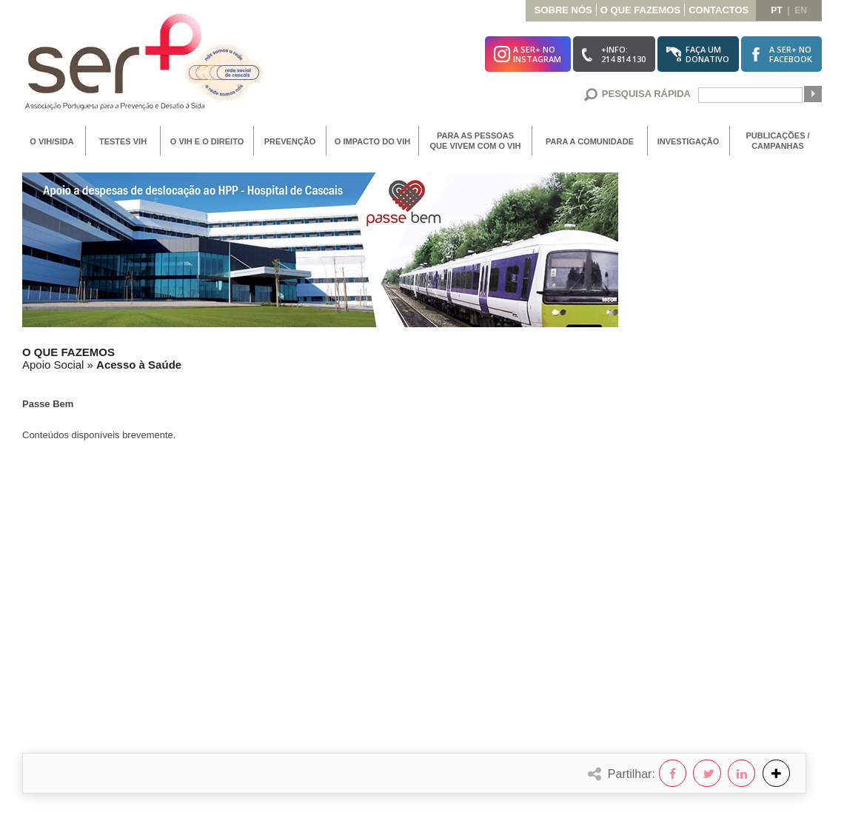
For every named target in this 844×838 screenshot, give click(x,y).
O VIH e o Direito (207, 141)
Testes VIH (123, 141)
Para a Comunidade (590, 141)
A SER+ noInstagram (537, 54)
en (800, 10)
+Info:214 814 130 (623, 54)
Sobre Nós (563, 10)
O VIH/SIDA (51, 141)
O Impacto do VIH (372, 141)
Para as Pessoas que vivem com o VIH (475, 140)
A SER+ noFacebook (790, 54)
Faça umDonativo (707, 54)
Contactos (718, 10)
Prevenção (290, 141)
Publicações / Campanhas (777, 140)
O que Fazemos (640, 10)
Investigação (688, 141)
